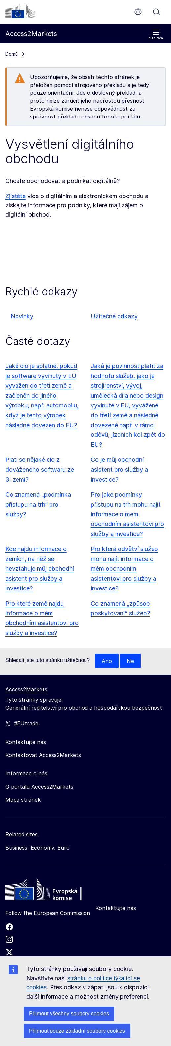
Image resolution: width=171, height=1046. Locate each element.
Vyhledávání (156, 12)
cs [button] (138, 12)
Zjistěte (15, 196)
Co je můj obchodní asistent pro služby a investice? (119, 469)
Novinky (22, 316)
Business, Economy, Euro (37, 847)
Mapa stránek (23, 800)
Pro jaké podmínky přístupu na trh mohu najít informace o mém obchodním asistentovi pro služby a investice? (127, 514)
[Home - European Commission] (53, 891)
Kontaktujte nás (115, 908)
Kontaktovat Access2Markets (43, 755)
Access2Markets (26, 689)
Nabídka (155, 34)
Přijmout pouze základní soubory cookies (77, 1030)
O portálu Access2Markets (39, 786)
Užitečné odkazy (114, 316)
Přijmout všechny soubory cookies (69, 1013)
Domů (11, 54)
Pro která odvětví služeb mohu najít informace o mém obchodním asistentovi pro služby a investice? (124, 568)
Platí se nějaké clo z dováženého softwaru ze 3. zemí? (39, 469)
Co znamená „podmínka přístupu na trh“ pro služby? (38, 504)
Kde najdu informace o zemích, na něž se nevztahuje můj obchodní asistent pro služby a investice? (39, 568)
